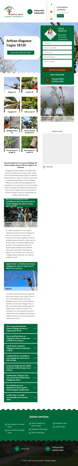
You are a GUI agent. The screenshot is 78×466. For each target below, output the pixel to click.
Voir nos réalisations (20, 53)
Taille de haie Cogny (37, 433)
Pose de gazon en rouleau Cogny (16, 425)
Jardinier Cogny (60, 427)
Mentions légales (50, 461)
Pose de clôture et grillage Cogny (16, 431)
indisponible (39, 10)
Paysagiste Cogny (61, 423)
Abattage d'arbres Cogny (39, 429)
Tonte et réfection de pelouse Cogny (38, 424)
